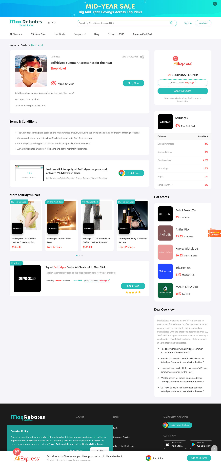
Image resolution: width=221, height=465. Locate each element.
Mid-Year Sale (38, 34)
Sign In (188, 23)
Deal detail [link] (37, 45)
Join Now (203, 23)
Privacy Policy (55, 444)
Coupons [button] (80, 34)
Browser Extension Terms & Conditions (92, 178)
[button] (51, 23)
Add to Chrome (199, 457)
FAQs (115, 428)
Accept (100, 450)
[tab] (182, 349)
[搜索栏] (120, 23)
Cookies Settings (75, 450)
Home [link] (13, 45)
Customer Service (121, 437)
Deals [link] (24, 45)
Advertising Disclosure (123, 446)
